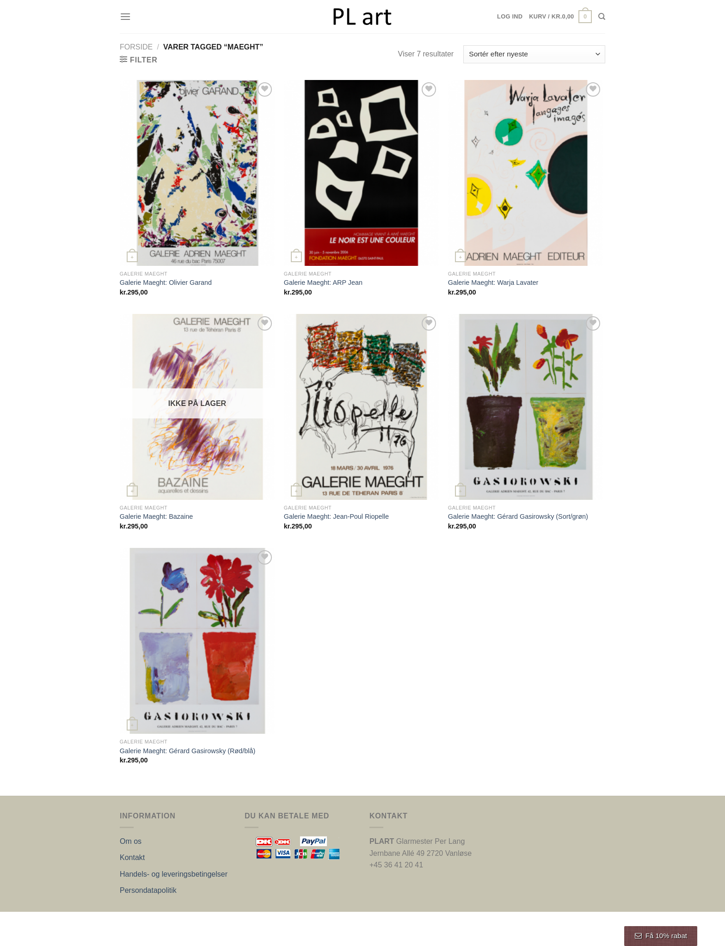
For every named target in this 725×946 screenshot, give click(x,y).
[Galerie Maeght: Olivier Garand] (197, 173)
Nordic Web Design (213, 921)
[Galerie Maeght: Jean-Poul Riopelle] (361, 407)
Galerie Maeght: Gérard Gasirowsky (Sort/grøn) (518, 516)
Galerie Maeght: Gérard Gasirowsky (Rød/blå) (188, 751)
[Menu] (125, 16)
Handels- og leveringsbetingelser (173, 874)
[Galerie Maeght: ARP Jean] (361, 173)
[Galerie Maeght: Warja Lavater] (525, 173)
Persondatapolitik (148, 890)
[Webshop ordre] (534, 54)
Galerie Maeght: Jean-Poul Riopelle (336, 516)
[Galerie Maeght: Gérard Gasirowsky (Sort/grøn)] (525, 407)
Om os (130, 841)
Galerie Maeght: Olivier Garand (166, 282)
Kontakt (132, 857)
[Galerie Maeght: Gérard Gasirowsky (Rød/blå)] (197, 641)
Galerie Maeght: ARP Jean (323, 282)
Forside (136, 47)
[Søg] (601, 16)
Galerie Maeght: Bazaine (156, 516)
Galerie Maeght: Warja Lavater (493, 282)
